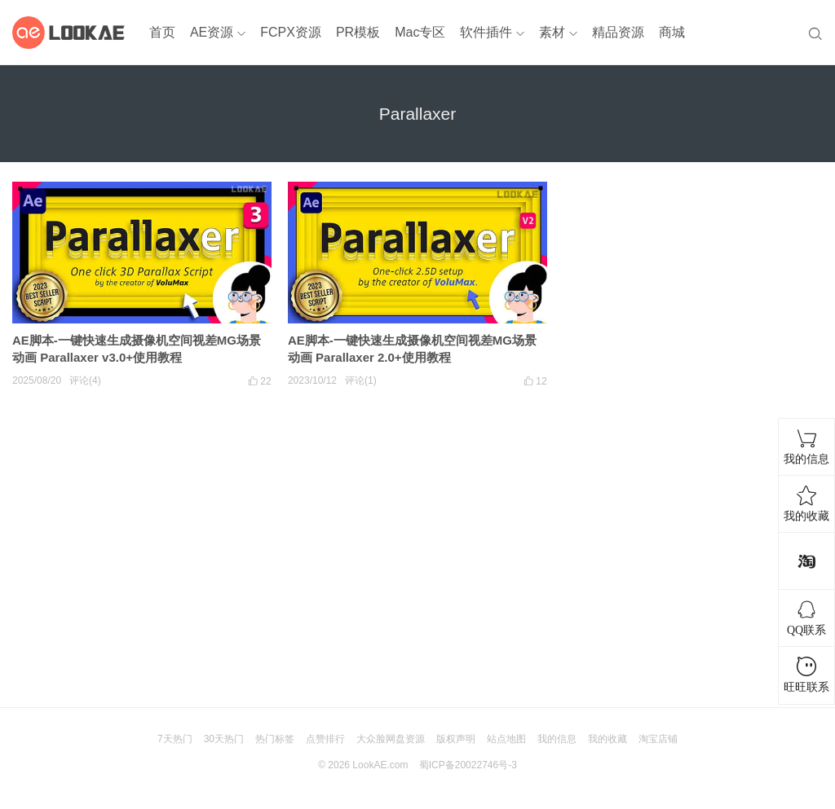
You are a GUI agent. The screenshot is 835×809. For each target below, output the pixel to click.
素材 (552, 32)
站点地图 (506, 739)
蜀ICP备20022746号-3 (468, 765)
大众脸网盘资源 (390, 739)
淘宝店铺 (658, 739)
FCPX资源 (290, 32)
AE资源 (211, 32)
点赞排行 (325, 739)
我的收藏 (607, 739)
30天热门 (224, 739)
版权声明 (455, 739)
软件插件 (486, 32)
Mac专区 (420, 32)
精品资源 (618, 32)
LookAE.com (380, 765)
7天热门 (174, 739)
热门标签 (274, 739)
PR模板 (358, 32)
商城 (672, 32)
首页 (162, 32)
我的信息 (557, 739)
